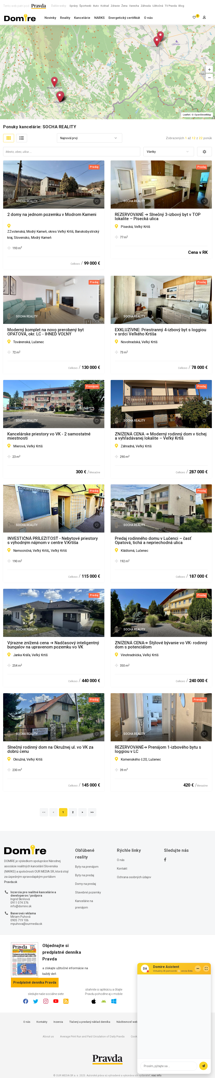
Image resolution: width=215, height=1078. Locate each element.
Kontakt (122, 868)
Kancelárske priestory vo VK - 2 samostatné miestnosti (48, 436)
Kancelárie (82, 18)
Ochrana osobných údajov (134, 877)
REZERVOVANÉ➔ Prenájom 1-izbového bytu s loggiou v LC (158, 749)
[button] (209, 69)
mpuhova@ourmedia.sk (26, 923)
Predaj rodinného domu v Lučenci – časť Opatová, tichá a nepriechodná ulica (153, 540)
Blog (181, 5)
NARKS (99, 18)
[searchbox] (72, 151)
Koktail (105, 5)
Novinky (50, 18)
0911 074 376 (19, 902)
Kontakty (42, 1021)
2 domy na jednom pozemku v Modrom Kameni (51, 214)
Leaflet (186, 114)
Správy (73, 5)
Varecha (134, 5)
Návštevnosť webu (128, 1021)
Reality (65, 18)
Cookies (136, 1036)
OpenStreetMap (202, 114)
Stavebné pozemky (88, 892)
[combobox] (89, 138)
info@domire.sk (20, 906)
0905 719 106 (19, 920)
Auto (96, 5)
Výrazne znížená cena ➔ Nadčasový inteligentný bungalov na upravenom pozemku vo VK (53, 645)
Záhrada (146, 5)
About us (48, 1036)
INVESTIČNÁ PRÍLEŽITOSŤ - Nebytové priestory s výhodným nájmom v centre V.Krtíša (52, 540)
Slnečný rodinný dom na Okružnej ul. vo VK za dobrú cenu (50, 749)
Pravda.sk (10, 882)
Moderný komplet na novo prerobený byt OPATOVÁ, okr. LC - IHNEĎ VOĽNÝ (45, 332)
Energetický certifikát (124, 18)
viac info (156, 1075)
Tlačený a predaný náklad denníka (89, 1021)
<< (44, 812)
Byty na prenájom (86, 866)
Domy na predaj (85, 884)
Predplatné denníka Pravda (34, 982)
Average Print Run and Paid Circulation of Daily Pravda (92, 1036)
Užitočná (157, 5)
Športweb (85, 5)
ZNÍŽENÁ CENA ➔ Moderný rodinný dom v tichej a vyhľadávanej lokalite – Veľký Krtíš (161, 436)
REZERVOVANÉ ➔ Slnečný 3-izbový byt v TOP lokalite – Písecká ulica (158, 216)
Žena (124, 5)
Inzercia (58, 1021)
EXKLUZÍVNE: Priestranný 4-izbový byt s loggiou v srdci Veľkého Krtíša (160, 332)
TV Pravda (171, 5)
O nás (148, 18)
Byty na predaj (84, 875)
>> (92, 812)
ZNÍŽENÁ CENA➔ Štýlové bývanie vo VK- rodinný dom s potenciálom (161, 645)
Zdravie (115, 5)
